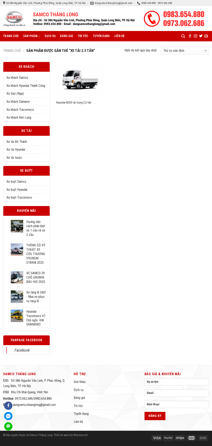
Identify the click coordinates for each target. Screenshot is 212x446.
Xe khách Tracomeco (20, 110)
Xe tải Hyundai (15, 149)
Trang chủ (11, 36)
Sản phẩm (31, 36)
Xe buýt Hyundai (16, 190)
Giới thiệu (80, 382)
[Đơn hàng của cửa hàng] (185, 51)
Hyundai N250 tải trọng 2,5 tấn (73, 102)
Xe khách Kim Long (18, 117)
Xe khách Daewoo (18, 102)
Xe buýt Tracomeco (19, 197)
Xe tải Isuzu (14, 158)
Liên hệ (119, 36)
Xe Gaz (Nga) (15, 93)
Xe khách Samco (17, 78)
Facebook (22, 350)
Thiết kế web (61, 435)
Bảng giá (66, 36)
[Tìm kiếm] (183, 36)
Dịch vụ (50, 36)
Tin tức (83, 36)
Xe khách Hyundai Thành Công (25, 86)
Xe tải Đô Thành (16, 142)
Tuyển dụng (101, 36)
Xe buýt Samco (16, 182)
